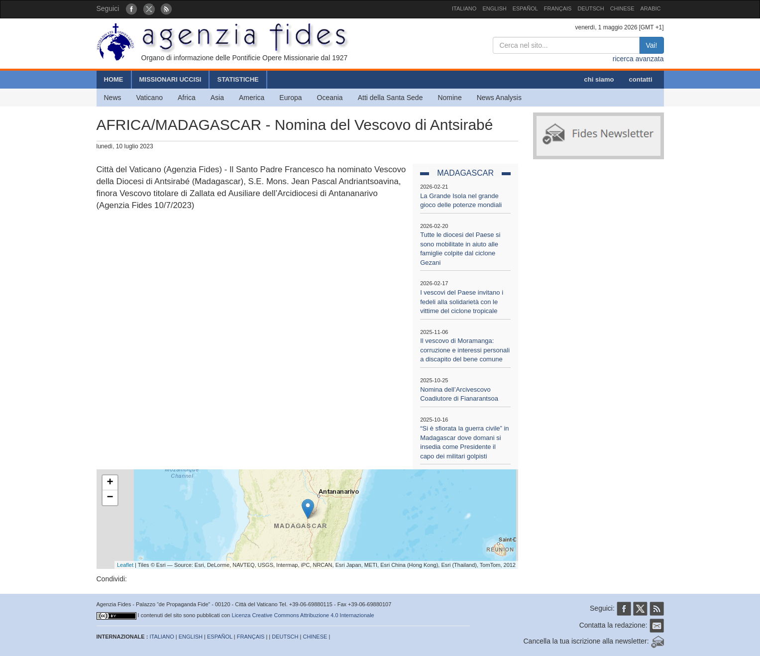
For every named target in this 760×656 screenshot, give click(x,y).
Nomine (449, 98)
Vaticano (149, 98)
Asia (217, 98)
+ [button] (110, 482)
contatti (640, 79)
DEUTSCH (590, 8)
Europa (290, 98)
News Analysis (499, 98)
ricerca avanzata (638, 59)
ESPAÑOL (525, 8)
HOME (113, 79)
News (112, 98)
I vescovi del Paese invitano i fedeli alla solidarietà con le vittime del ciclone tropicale (461, 302)
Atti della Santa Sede (390, 98)
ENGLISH (494, 8)
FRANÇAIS (558, 8)
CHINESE (622, 8)
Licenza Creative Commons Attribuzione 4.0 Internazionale (303, 615)
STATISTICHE (237, 79)
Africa (187, 98)
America (251, 98)
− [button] (110, 497)
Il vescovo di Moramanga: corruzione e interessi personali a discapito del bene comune (465, 350)
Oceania (330, 98)
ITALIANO (464, 8)
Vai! (651, 45)
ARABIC (651, 8)
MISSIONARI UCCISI (170, 79)
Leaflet (125, 565)
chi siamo (599, 79)
